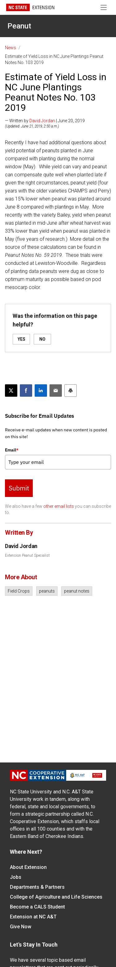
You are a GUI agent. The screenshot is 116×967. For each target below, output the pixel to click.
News (10, 47)
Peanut (19, 26)
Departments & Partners (37, 887)
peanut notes (76, 591)
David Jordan (42, 120)
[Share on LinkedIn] (41, 390)
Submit (19, 488)
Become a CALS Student (37, 907)
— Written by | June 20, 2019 (45, 120)
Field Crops (19, 591)
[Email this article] (55, 390)
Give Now (20, 927)
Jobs (15, 877)
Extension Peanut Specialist (27, 555)
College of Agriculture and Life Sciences (56, 897)
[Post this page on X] (11, 390)
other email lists (58, 506)
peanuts (47, 591)
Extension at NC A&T (33, 917)
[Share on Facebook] (26, 390)
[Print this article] (70, 390)
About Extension (28, 867)
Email (12, 450)
